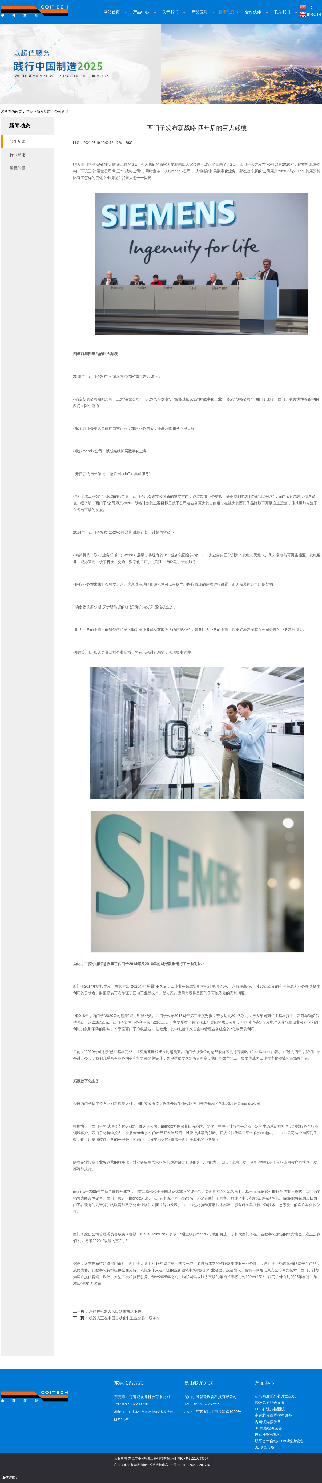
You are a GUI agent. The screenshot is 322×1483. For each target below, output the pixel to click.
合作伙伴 (253, 12)
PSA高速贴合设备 (270, 1402)
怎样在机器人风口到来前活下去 (115, 1311)
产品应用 (200, 12)
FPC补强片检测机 (270, 1409)
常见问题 (18, 168)
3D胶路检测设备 (268, 1428)
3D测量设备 (265, 1447)
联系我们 (282, 12)
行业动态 (18, 154)
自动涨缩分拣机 (268, 1434)
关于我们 (170, 12)
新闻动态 (226, 12)
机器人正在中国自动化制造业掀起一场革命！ (126, 1318)
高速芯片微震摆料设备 (273, 1415)
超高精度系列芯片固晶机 (275, 1396)
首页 (29, 112)
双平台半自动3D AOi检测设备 (279, 1441)
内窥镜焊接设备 (268, 1422)
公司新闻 (61, 112)
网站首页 (112, 12)
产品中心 (141, 12)
